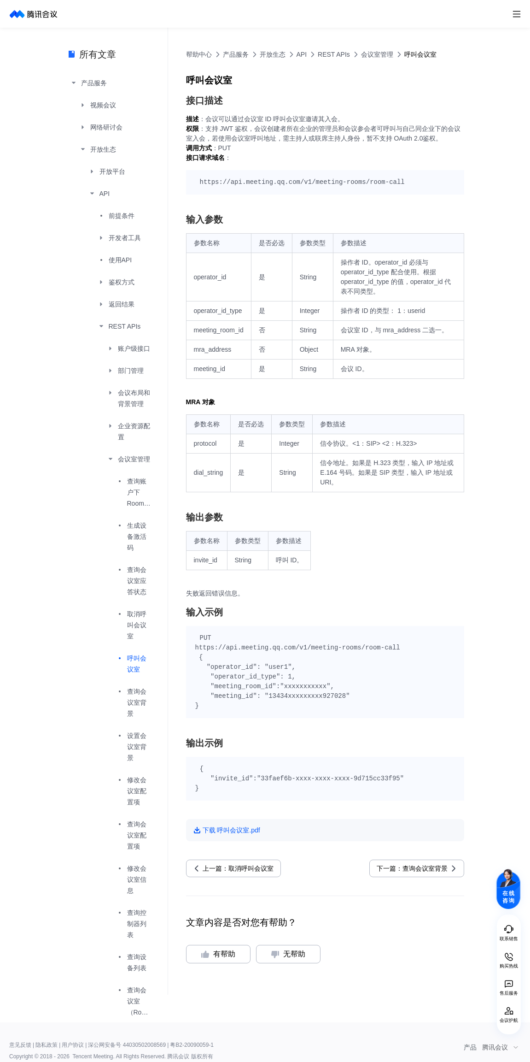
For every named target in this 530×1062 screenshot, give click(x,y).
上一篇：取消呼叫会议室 (238, 868)
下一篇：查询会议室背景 (412, 868)
